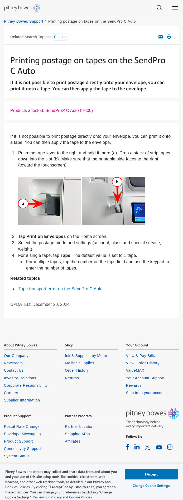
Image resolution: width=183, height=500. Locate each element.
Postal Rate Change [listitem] (22, 426)
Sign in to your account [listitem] (146, 393)
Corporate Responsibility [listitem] (26, 385)
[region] (91, 481)
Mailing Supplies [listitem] (79, 363)
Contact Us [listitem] (14, 370)
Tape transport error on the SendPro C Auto (60, 289)
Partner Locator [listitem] (79, 426)
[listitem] (127, 447)
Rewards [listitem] (134, 385)
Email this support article (160, 36)
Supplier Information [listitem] (22, 400)
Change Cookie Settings (151, 486)
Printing (60, 37)
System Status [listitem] (17, 456)
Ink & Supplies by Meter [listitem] (86, 356)
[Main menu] (175, 8)
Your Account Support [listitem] (145, 378)
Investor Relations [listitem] (20, 378)
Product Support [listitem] (18, 441)
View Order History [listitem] (143, 363)
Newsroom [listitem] (13, 363)
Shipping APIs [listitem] (77, 434)
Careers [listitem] (11, 393)
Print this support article (169, 36)
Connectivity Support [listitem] (22, 449)
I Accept (151, 474)
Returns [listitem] (72, 378)
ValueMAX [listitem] (135, 370)
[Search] (159, 8)
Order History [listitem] (77, 370)
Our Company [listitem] (16, 356)
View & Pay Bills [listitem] (140, 356)
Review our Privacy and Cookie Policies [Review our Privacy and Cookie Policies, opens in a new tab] (62, 497)
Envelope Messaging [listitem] (22, 434)
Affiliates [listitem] (72, 441)
